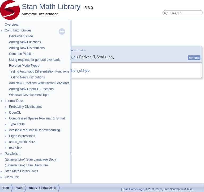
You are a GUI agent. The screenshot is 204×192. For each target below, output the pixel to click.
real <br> (15, 148)
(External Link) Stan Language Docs (30, 159)
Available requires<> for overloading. (35, 130)
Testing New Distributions (27, 77)
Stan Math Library (51, 6)
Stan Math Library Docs (21, 171)
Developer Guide (21, 36)
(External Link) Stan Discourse (26, 165)
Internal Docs (14, 101)
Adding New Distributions (27, 48)
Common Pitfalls (20, 54)
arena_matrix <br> (22, 142)
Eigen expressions (22, 136)
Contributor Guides (18, 30)
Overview (11, 24)
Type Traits (17, 124)
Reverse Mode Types (24, 65)
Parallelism (12, 153)
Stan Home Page (133, 189)
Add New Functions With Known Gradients (39, 83)
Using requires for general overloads (34, 60)
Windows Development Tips (28, 95)
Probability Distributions (25, 107)
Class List (12, 177)
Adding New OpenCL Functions (31, 89)
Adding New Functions (25, 42)
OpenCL (15, 112)
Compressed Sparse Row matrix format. (37, 118)
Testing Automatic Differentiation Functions (39, 71)
